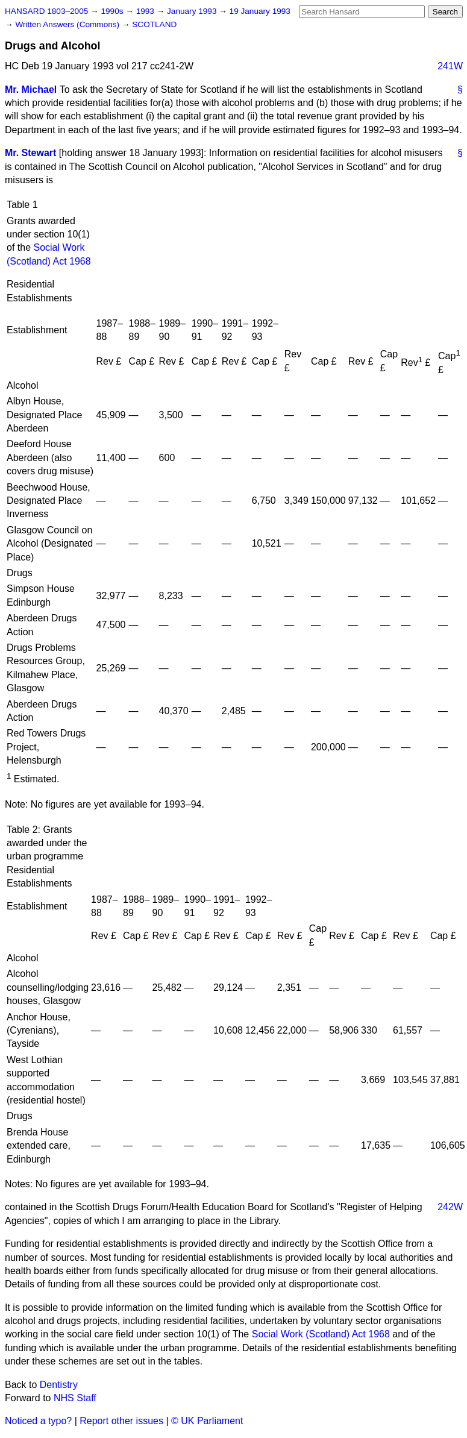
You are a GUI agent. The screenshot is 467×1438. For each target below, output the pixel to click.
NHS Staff (75, 1398)
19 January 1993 (260, 11)
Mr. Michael (31, 89)
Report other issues (121, 1421)
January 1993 (193, 11)
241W (450, 66)
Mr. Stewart (30, 153)
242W (450, 1207)
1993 (146, 11)
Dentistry (59, 1385)
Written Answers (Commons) (68, 24)
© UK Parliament (207, 1421)
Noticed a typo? (38, 1421)
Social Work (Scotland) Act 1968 (321, 1334)
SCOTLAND (154, 24)
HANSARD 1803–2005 (46, 11)
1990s (113, 11)
